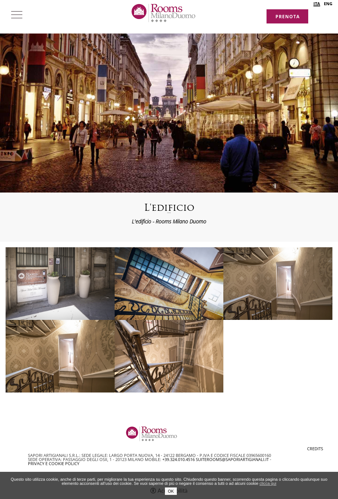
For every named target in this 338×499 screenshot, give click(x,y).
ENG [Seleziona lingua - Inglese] (328, 3)
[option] (169, 96)
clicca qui (267, 483)
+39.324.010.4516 (178, 459)
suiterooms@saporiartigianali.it (232, 459)
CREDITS (315, 448)
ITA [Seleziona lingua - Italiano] (316, 3)
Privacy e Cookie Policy (53, 463)
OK (171, 491)
